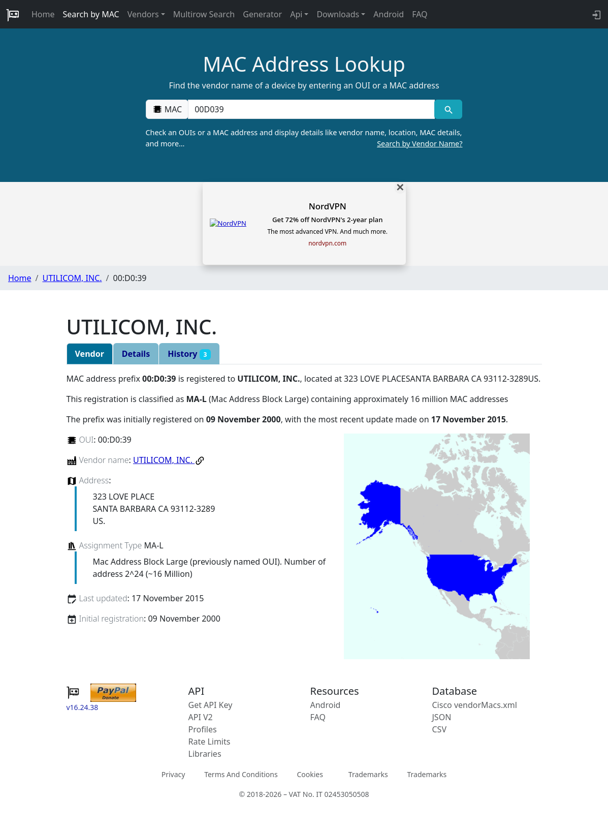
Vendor (89, 353)
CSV (439, 729)
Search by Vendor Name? (419, 143)
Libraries (204, 753)
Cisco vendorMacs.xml (474, 705)
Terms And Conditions (240, 774)
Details (136, 353)
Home (43, 14)
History (189, 354)
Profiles (202, 729)
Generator (262, 14)
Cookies (310, 774)
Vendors (143, 14)
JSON (442, 717)
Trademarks (368, 774)
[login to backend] (595, 14)
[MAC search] (448, 109)
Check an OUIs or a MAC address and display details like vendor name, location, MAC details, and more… (304, 138)
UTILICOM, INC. (72, 278)
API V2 (200, 717)
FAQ (419, 14)
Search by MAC (91, 14)
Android (388, 14)
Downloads (337, 14)
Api (296, 14)
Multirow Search (204, 14)
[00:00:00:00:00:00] (311, 109)
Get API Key (210, 705)
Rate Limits (209, 741)
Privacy (173, 774)
